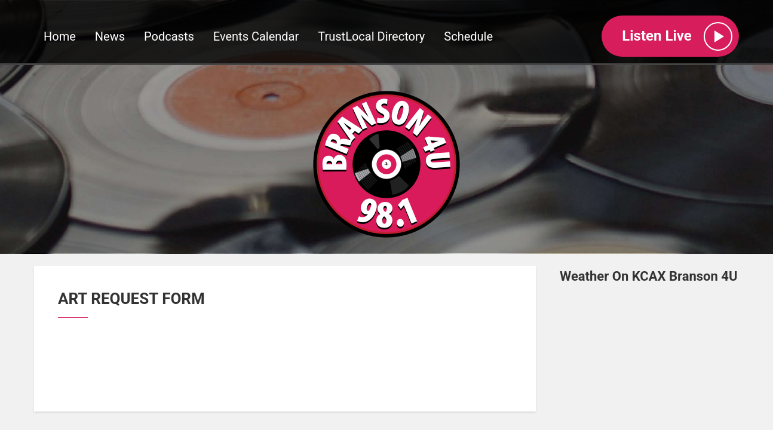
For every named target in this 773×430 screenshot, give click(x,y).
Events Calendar (256, 36)
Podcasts (169, 36)
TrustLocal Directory (371, 36)
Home (60, 36)
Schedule (468, 36)
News (110, 36)
